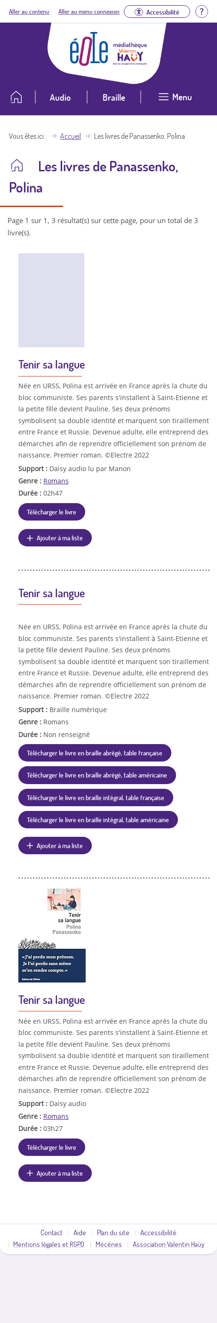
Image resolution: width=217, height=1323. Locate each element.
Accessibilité (158, 1232)
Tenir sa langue (51, 364)
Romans (56, 480)
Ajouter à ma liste (60, 537)
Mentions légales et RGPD (48, 1244)
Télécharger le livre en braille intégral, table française (95, 797)
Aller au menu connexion (89, 11)
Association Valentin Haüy (168, 1244)
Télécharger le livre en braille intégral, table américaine (98, 819)
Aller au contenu (29, 11)
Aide (79, 1232)
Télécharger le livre (51, 511)
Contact (51, 1232)
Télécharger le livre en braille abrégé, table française (94, 752)
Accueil (70, 136)
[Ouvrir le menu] (175, 100)
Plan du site (113, 1232)
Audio (60, 97)
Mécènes (109, 1244)
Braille (114, 97)
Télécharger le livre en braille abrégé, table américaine (97, 774)
